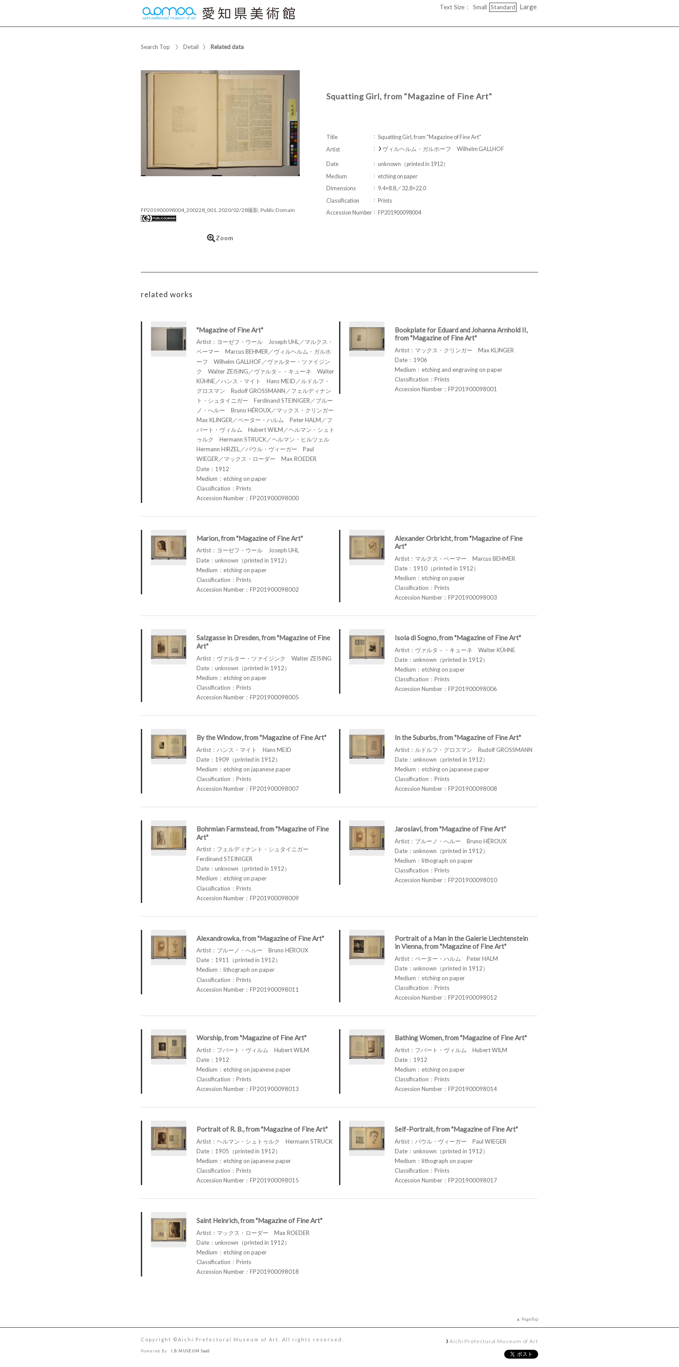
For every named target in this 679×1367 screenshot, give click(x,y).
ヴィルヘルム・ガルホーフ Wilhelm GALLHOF (443, 149)
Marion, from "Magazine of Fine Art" (249, 538)
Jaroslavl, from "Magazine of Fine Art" (450, 829)
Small (480, 7)
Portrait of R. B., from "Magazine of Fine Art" (262, 1129)
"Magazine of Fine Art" (229, 330)
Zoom (220, 238)
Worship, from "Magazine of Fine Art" (251, 1038)
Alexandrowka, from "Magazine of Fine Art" (260, 938)
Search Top (155, 46)
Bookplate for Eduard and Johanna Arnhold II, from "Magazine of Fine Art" (461, 334)
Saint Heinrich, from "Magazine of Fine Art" (259, 1220)
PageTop (529, 1319)
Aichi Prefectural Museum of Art (493, 1341)
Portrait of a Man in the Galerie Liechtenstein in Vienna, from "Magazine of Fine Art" (461, 942)
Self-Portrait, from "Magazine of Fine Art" (456, 1129)
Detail (191, 46)
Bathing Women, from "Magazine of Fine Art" (461, 1038)
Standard (502, 7)
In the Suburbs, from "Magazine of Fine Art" (458, 737)
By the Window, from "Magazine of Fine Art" (261, 737)
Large (528, 7)
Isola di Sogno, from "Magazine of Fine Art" (458, 638)
